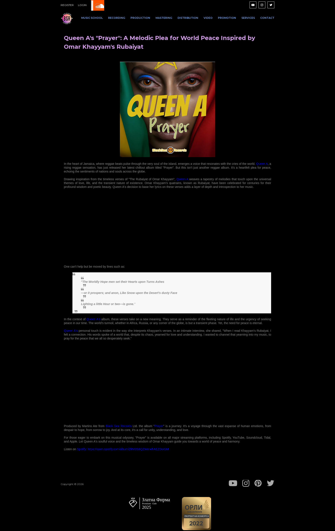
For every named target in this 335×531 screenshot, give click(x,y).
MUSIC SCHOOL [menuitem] (92, 17)
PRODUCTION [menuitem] (140, 17)
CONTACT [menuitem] (267, 17)
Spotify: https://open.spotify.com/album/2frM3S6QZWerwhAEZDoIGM (123, 449)
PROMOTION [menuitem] (227, 17)
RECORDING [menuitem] (116, 17)
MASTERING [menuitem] (164, 17)
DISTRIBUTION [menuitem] (188, 17)
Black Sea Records (119, 426)
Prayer (158, 426)
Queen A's (93, 319)
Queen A (262, 163)
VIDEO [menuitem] (208, 17)
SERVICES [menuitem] (248, 17)
